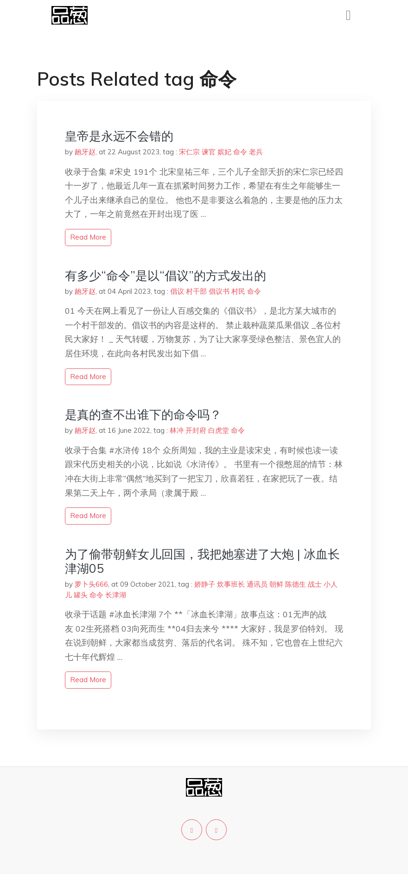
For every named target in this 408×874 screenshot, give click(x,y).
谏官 (209, 151)
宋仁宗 (189, 151)
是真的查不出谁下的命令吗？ (143, 414)
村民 (238, 291)
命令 (240, 151)
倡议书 (219, 291)
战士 (315, 584)
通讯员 (257, 584)
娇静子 (204, 584)
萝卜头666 (91, 584)
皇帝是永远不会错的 (119, 136)
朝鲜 (276, 584)
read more (88, 237)
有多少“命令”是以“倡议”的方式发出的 (165, 275)
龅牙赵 (85, 151)
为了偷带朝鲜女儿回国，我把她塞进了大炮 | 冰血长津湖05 (202, 561)
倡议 (177, 291)
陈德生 (295, 584)
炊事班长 (231, 584)
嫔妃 (224, 151)
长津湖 (115, 594)
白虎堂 (218, 430)
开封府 (195, 430)
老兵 (256, 151)
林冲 (177, 430)
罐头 (81, 594)
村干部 (196, 291)
